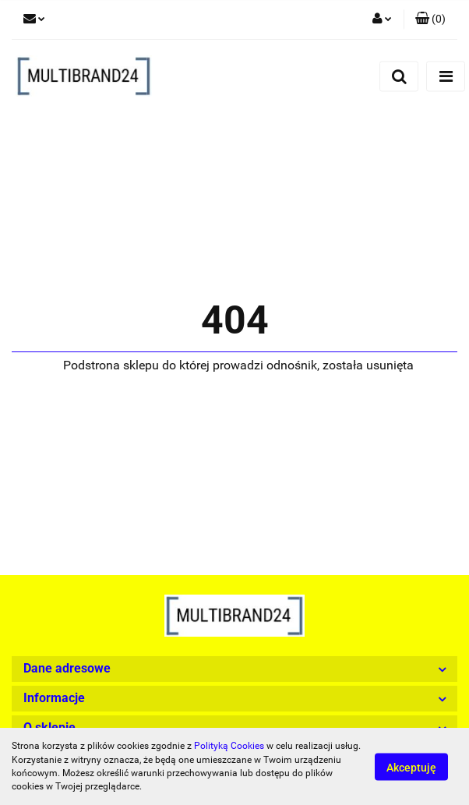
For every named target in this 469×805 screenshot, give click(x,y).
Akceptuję (411, 767)
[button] (430, 19)
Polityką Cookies (229, 745)
